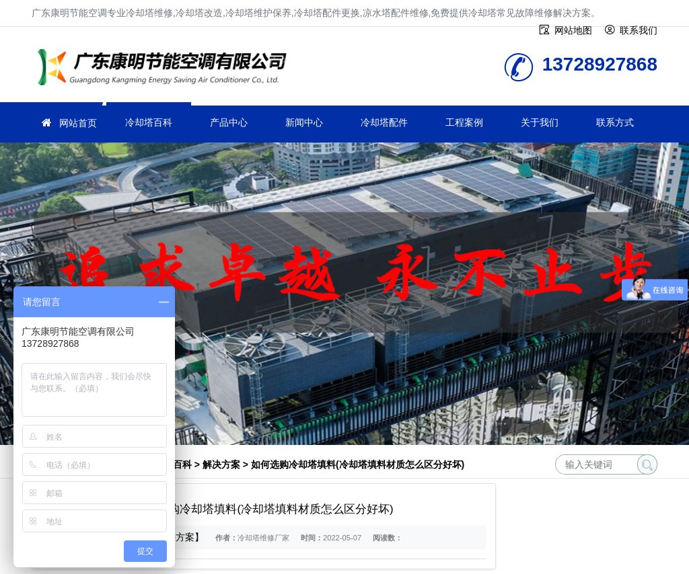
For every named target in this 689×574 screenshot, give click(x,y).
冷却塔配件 (384, 122)
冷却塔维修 (166, 68)
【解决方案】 (175, 537)
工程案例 (464, 122)
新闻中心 (304, 122)
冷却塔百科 (148, 122)
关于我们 (539, 122)
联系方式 (615, 122)
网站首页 (78, 123)
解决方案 (221, 464)
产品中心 (229, 122)
